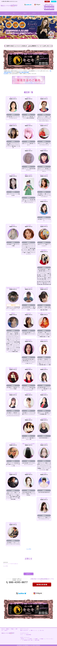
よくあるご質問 (43, 13)
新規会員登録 (28, 634)
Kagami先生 (28, 473)
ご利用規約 (52, 13)
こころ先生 (44, 200)
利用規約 (41, 638)
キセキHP (6, 73)
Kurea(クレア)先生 (44, 174)
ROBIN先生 (28, 393)
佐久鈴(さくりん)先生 (44, 124)
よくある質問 (29, 638)
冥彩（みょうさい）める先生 (29, 443)
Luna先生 (28, 124)
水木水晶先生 (44, 418)
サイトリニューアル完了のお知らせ (10, 563)
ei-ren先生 (28, 368)
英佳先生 (28, 97)
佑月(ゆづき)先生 (44, 225)
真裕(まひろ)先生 (13, 523)
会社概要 (36, 638)
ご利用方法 (25, 13)
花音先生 (13, 225)
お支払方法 (34, 13)
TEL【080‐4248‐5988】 (24, 72)
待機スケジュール (15, 13)
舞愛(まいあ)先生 (28, 174)
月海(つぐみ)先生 (44, 443)
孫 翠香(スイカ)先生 (44, 287)
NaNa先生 (13, 443)
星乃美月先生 (28, 340)
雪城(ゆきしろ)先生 (13, 368)
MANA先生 (28, 313)
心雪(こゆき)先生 (44, 340)
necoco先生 (44, 393)
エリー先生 (28, 418)
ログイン (28, 574)
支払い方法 (42, 630)
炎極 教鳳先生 (44, 250)
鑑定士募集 (37, 640)
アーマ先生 (44, 473)
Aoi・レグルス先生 (29, 287)
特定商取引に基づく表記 (28, 640)
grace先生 (28, 225)
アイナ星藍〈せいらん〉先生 (44, 313)
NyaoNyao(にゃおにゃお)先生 (13, 287)
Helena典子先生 (13, 124)
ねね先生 (13, 174)
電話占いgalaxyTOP (24, 630)
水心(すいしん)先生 (13, 393)
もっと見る (28, 549)
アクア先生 (44, 368)
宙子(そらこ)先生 (44, 97)
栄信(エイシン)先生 (13, 473)
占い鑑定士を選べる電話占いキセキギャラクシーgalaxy (9, 1)
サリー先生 (28, 149)
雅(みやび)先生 (13, 97)
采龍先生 (13, 313)
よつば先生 (44, 149)
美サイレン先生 (44, 498)
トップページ (6, 13)
